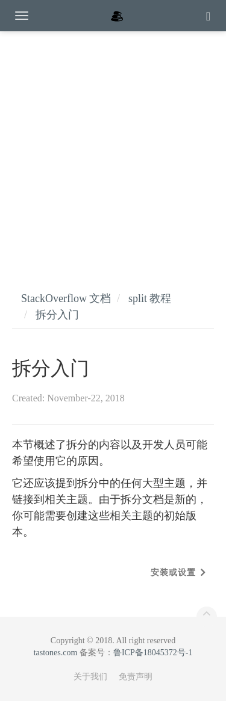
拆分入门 (57, 315)
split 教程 (150, 298)
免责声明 (135, 676)
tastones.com (56, 652)
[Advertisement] (113, 149)
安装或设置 (173, 572)
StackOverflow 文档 (66, 298)
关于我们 (90, 676)
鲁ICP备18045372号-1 (152, 652)
